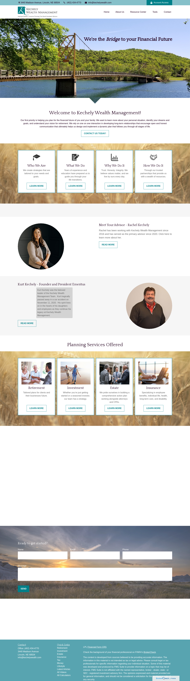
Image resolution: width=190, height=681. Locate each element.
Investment (62, 651)
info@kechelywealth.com (97, 2)
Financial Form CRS (96, 647)
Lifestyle (61, 666)
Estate (60, 654)
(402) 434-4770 (72, 2)
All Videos (61, 672)
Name (20, 549)
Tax (58, 660)
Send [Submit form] (23, 589)
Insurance (61, 657)
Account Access (159, 2)
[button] (106, 12)
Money (60, 663)
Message (22, 566)
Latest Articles (63, 669)
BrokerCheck (150, 652)
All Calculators (64, 675)
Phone (125, 549)
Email (72, 549)
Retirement (62, 648)
